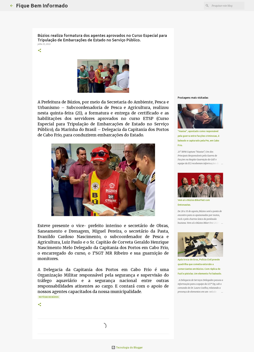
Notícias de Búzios (49, 297)
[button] (39, 50)
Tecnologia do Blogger (127, 347)
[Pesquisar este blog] (227, 6)
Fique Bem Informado (42, 5)
